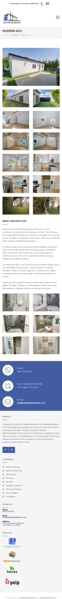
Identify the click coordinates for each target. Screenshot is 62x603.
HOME (15, 35)
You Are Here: (7, 35)
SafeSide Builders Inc (28, 598)
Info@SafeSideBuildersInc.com (31, 403)
